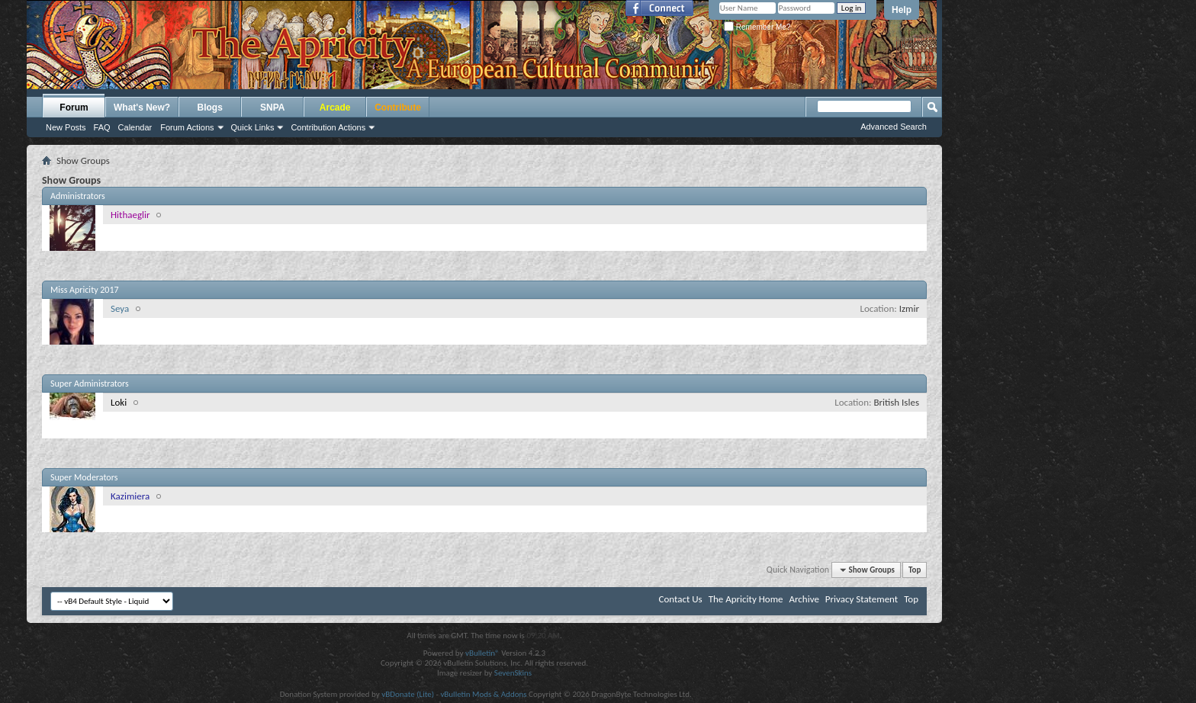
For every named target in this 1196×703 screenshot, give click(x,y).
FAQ (102, 127)
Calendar (135, 127)
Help (901, 10)
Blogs (210, 107)
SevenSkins (513, 673)
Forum (73, 107)
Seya (120, 308)
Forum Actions (187, 127)
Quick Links (253, 127)
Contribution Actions (328, 127)
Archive (803, 599)
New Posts (66, 127)
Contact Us (680, 599)
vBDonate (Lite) (407, 694)
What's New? (142, 107)
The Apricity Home (746, 599)
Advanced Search (893, 126)
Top (914, 570)
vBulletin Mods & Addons (483, 694)
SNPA (272, 107)
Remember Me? (757, 27)
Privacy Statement (861, 599)
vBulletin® (482, 653)
